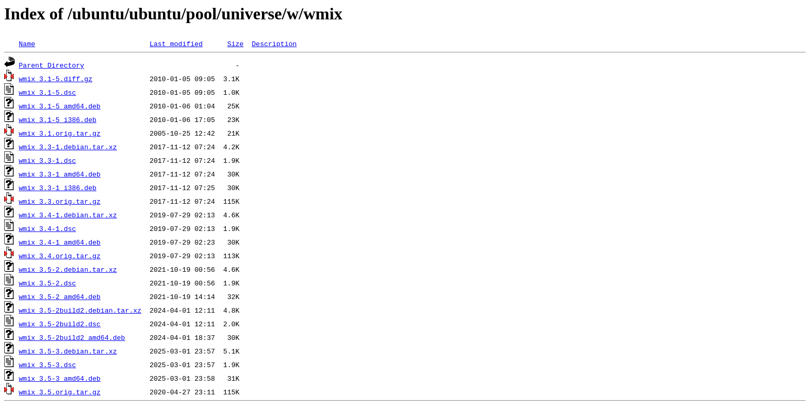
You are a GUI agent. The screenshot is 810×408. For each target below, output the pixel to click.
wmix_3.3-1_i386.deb (57, 187)
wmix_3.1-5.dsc (47, 92)
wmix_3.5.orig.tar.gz (60, 391)
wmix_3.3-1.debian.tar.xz (68, 146)
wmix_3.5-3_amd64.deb (60, 378)
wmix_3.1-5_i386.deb (57, 119)
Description (274, 43)
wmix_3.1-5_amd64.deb (60, 106)
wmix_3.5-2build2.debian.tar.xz (80, 310)
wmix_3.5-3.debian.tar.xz (68, 351)
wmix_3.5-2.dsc (47, 283)
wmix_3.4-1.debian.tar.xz (68, 214)
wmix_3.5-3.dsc (47, 364)
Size (235, 43)
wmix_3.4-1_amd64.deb (60, 242)
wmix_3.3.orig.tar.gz (60, 201)
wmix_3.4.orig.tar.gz (60, 255)
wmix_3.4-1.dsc (47, 228)
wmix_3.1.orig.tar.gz (60, 133)
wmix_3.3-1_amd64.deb (60, 174)
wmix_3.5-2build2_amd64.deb (72, 337)
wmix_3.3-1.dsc (47, 160)
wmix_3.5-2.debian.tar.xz (68, 269)
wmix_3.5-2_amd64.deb (60, 296)
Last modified (175, 43)
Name (27, 43)
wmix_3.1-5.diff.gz (55, 78)
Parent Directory (51, 65)
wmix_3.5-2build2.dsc (60, 323)
